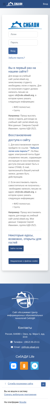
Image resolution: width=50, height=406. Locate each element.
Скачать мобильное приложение (20, 394)
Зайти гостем (16, 248)
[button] (43, 384)
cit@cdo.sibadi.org (30, 347)
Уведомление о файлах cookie (24, 261)
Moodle (22, 402)
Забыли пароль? (16, 58)
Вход (45, 4)
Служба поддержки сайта (18, 384)
